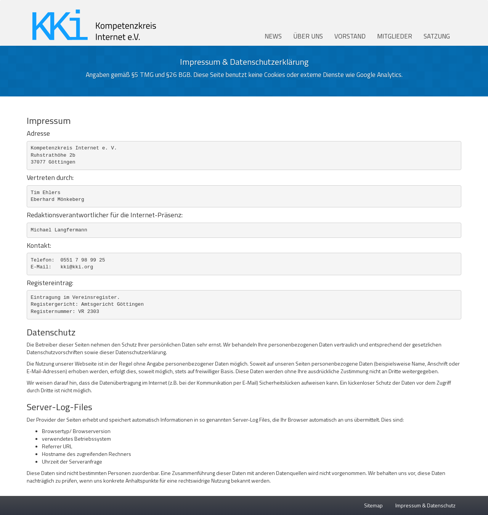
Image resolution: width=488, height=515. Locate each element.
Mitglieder (394, 36)
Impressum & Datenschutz (425, 505)
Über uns (308, 36)
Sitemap (373, 505)
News (273, 36)
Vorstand (350, 36)
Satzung (437, 36)
